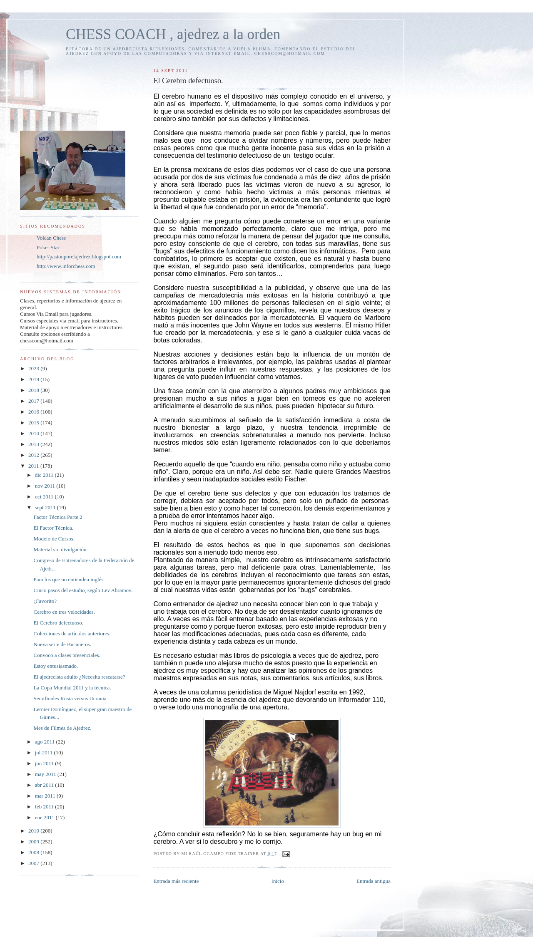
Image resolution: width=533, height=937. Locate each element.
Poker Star (48, 247)
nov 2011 (46, 486)
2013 (34, 444)
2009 (34, 841)
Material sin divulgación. (60, 549)
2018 (34, 390)
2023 (34, 368)
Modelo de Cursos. (54, 538)
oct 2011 (45, 496)
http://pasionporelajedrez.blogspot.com (79, 256)
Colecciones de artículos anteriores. (71, 633)
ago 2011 (45, 742)
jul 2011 (44, 752)
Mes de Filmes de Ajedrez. (62, 728)
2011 (34, 466)
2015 (34, 422)
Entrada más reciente (176, 881)
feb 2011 (45, 806)
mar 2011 (46, 796)
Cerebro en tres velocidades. (64, 612)
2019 (34, 379)
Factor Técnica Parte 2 (57, 517)
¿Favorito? (45, 601)
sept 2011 (46, 507)
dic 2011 (45, 475)
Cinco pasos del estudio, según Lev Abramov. (82, 590)
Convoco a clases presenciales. (66, 655)
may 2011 (46, 774)
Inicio (277, 881)
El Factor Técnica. (53, 528)
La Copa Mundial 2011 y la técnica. (72, 687)
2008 (34, 852)
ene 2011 (45, 817)
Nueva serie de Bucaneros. (62, 644)
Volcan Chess (51, 238)
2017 (34, 401)
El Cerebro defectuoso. (58, 623)
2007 (34, 863)
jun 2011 (45, 763)
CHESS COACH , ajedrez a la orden (173, 34)
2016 (34, 412)
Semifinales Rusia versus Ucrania (69, 698)
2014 (34, 433)
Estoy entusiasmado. (55, 666)
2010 (34, 831)
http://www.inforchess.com (66, 266)
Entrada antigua (373, 881)
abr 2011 (45, 785)
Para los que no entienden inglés (68, 579)
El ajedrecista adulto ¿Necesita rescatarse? (79, 677)
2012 (34, 455)
